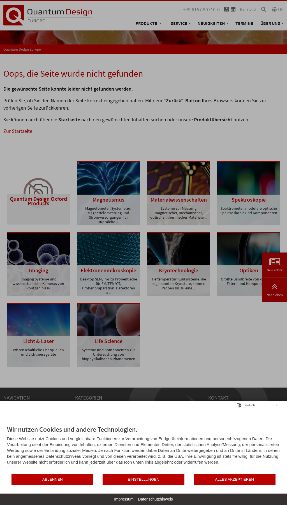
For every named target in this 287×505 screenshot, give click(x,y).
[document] (143, 449)
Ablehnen (52, 479)
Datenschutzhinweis (155, 499)
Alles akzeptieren (234, 479)
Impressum (123, 499)
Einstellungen (143, 479)
